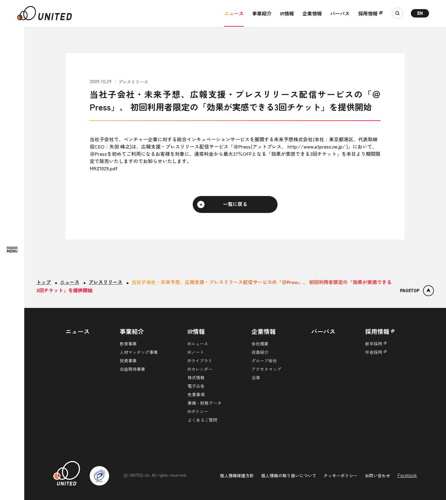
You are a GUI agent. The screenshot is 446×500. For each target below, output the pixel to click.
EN (420, 13)
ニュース (234, 13)
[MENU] (12, 250)
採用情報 (368, 13)
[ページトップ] (417, 290)
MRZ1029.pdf (104, 168)
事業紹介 (261, 13)
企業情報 (312, 13)
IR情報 (287, 13)
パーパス (340, 13)
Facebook (407, 475)
